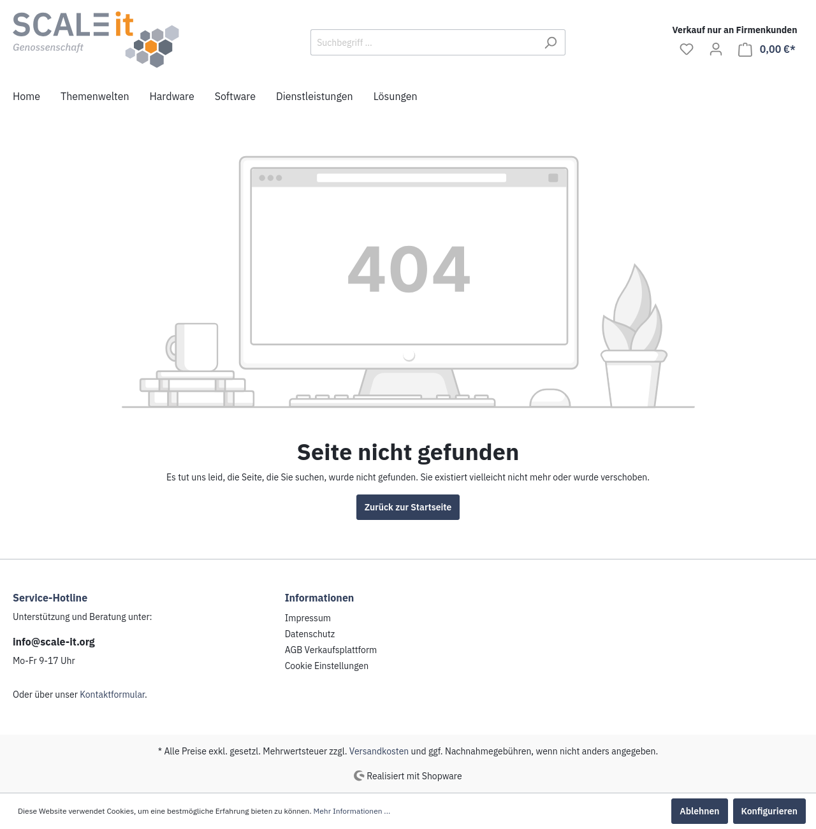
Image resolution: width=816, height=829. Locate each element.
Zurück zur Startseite (408, 507)
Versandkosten (379, 751)
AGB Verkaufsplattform (331, 650)
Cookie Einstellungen (327, 666)
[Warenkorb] (767, 49)
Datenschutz (310, 634)
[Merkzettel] (686, 49)
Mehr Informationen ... (352, 811)
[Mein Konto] (716, 49)
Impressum (308, 618)
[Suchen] (550, 42)
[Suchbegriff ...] (423, 42)
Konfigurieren (769, 811)
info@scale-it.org (54, 641)
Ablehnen (699, 811)
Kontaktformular (112, 694)
